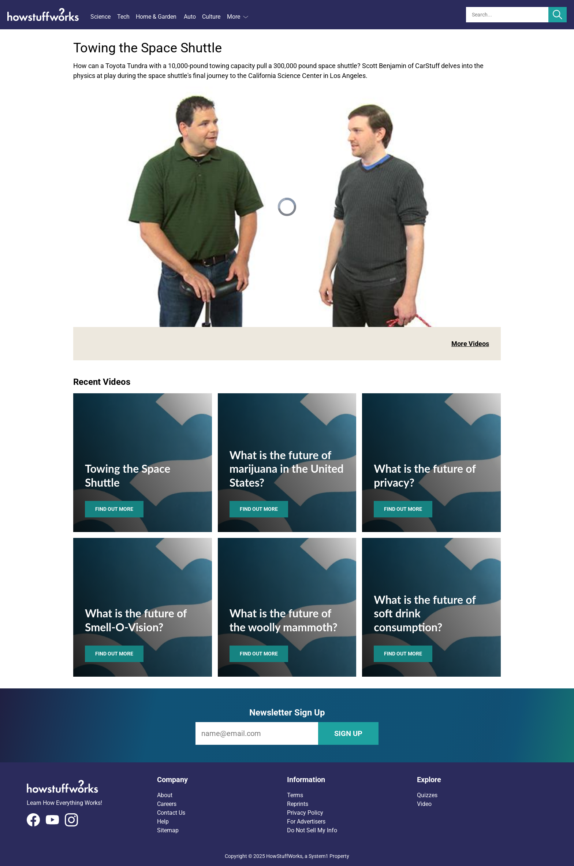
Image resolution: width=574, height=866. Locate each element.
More (237, 16)
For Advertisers (306, 821)
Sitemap (168, 830)
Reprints (297, 803)
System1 (318, 856)
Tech (123, 16)
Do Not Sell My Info (312, 830)
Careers (166, 803)
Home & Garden (156, 16)
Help (163, 821)
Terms (295, 795)
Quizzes (427, 795)
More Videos (470, 343)
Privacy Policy (305, 812)
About (164, 795)
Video (424, 803)
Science (100, 16)
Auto (190, 16)
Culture (211, 16)
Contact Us (171, 812)
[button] (222, 779)
